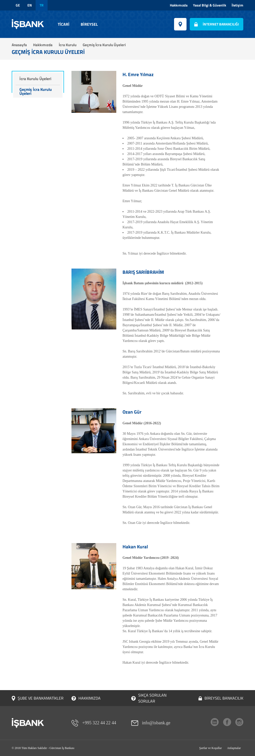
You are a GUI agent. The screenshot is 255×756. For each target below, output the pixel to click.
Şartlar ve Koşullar (210, 748)
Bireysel (89, 24)
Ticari (63, 24)
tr (42, 5)
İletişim (237, 5)
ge (18, 5)
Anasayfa (19, 44)
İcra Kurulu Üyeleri (35, 78)
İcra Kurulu (67, 44)
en (29, 5)
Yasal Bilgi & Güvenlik (209, 5)
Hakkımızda (179, 5)
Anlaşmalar (234, 748)
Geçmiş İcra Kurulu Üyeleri (35, 91)
